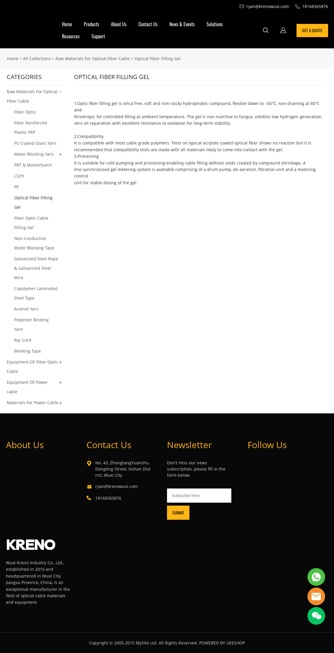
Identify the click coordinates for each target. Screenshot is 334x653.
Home (67, 24)
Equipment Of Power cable (27, 386)
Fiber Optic (25, 112)
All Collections (37, 58)
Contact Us (148, 24)
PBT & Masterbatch (33, 165)
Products (91, 24)
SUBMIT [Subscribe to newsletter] (178, 513)
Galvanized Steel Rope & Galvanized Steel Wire (36, 268)
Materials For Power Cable (32, 402)
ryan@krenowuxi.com (116, 486)
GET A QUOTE (312, 30)
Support (98, 36)
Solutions (215, 24)
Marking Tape (27, 351)
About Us (119, 24)
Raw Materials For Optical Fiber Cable (92, 58)
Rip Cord (22, 340)
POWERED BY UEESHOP (222, 643)
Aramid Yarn (26, 309)
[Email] (199, 495)
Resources (71, 36)
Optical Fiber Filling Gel (158, 58)
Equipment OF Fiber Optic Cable (32, 366)
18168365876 (108, 498)
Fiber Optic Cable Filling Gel (31, 222)
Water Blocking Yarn (34, 154)
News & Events (182, 24)
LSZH (19, 176)
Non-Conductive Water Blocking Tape (34, 243)
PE (16, 187)
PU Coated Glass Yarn (35, 143)
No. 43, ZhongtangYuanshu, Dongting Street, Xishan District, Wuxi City (122, 469)
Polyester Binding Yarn (31, 324)
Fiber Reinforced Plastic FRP (30, 127)
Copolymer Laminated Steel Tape (36, 293)
